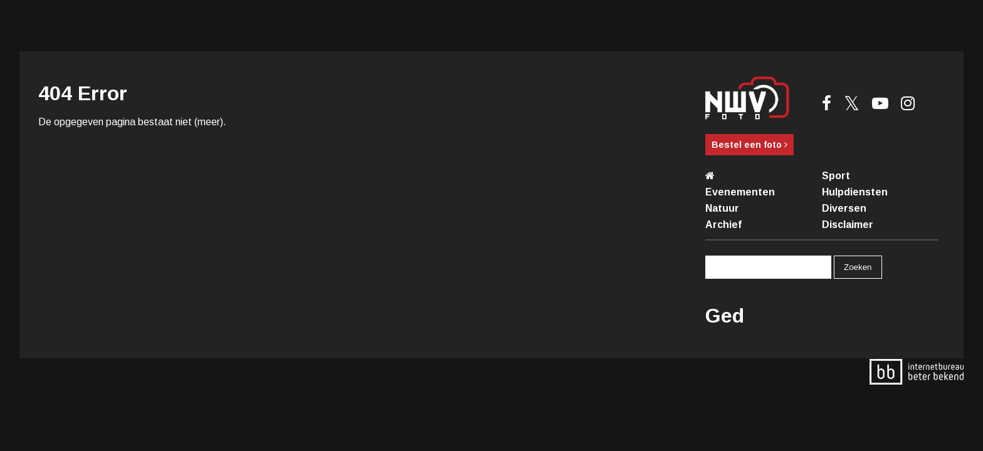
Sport (836, 175)
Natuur (722, 208)
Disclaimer (847, 224)
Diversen (844, 208)
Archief (723, 224)
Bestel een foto (749, 145)
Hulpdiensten (855, 192)
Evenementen (740, 192)
